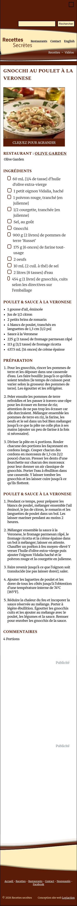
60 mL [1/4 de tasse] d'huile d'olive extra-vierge (34, 181)
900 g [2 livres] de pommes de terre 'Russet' (36, 237)
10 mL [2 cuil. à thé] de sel (33, 265)
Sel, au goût (20, 221)
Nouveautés (63, 881)
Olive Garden (51, 154)
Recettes (54, 52)
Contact (55, 41)
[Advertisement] (38, 704)
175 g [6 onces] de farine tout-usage (36, 249)
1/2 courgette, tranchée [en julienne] (33, 212)
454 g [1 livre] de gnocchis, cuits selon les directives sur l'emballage (37, 284)
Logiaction (68, 897)
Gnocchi (17, 228)
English (69, 41)
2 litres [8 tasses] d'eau (30, 272)
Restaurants (39, 41)
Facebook (38, 884)
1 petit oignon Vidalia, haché (35, 190)
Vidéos (69, 52)
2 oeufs (16, 259)
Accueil (9, 881)
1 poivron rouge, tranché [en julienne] (35, 200)
